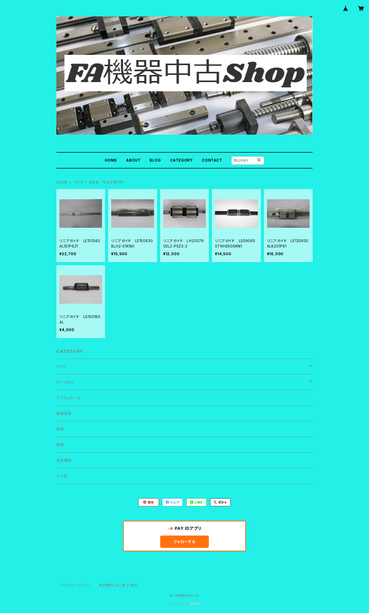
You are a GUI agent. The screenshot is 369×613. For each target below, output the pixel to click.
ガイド (78, 182)
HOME (111, 160)
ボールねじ (65, 382)
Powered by (184, 604)
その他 (61, 476)
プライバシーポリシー (75, 585)
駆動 (60, 444)
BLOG (155, 160)
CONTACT (212, 160)
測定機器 (63, 460)
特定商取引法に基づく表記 (118, 585)
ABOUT (133, 160)
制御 (60, 429)
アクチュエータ (68, 398)
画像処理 (63, 413)
